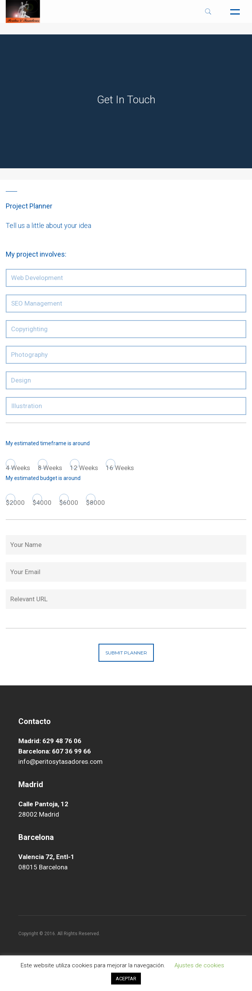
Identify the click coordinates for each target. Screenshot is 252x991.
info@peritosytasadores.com (60, 761)
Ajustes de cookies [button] (199, 965)
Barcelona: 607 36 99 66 (54, 751)
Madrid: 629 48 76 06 (49, 741)
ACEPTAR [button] (126, 978)
